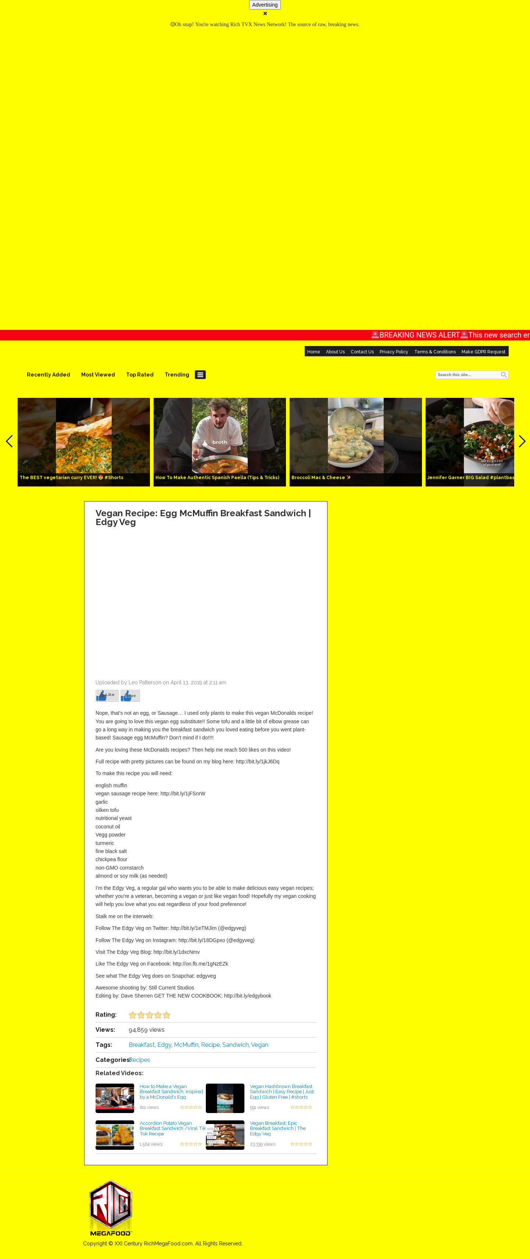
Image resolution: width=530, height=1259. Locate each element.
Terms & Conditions (435, 351)
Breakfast (142, 1044)
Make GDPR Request (483, 351)
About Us (335, 351)
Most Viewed (98, 375)
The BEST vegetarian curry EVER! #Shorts (71, 477)
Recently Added (48, 375)
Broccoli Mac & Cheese (321, 477)
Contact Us (362, 351)
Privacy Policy (394, 351)
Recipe (210, 1044)
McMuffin (186, 1044)
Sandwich (235, 1044)
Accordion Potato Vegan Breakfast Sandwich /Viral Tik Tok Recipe (173, 1128)
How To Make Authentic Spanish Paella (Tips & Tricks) (217, 477)
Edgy (164, 1044)
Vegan (259, 1044)
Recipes (139, 1059)
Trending (177, 375)
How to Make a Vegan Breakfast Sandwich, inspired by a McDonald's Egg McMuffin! (171, 1094)
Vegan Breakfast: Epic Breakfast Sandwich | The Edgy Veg (278, 1128)
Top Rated (140, 375)
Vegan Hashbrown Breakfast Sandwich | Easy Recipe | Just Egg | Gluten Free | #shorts (282, 1091)
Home (313, 351)
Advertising (264, 5)
